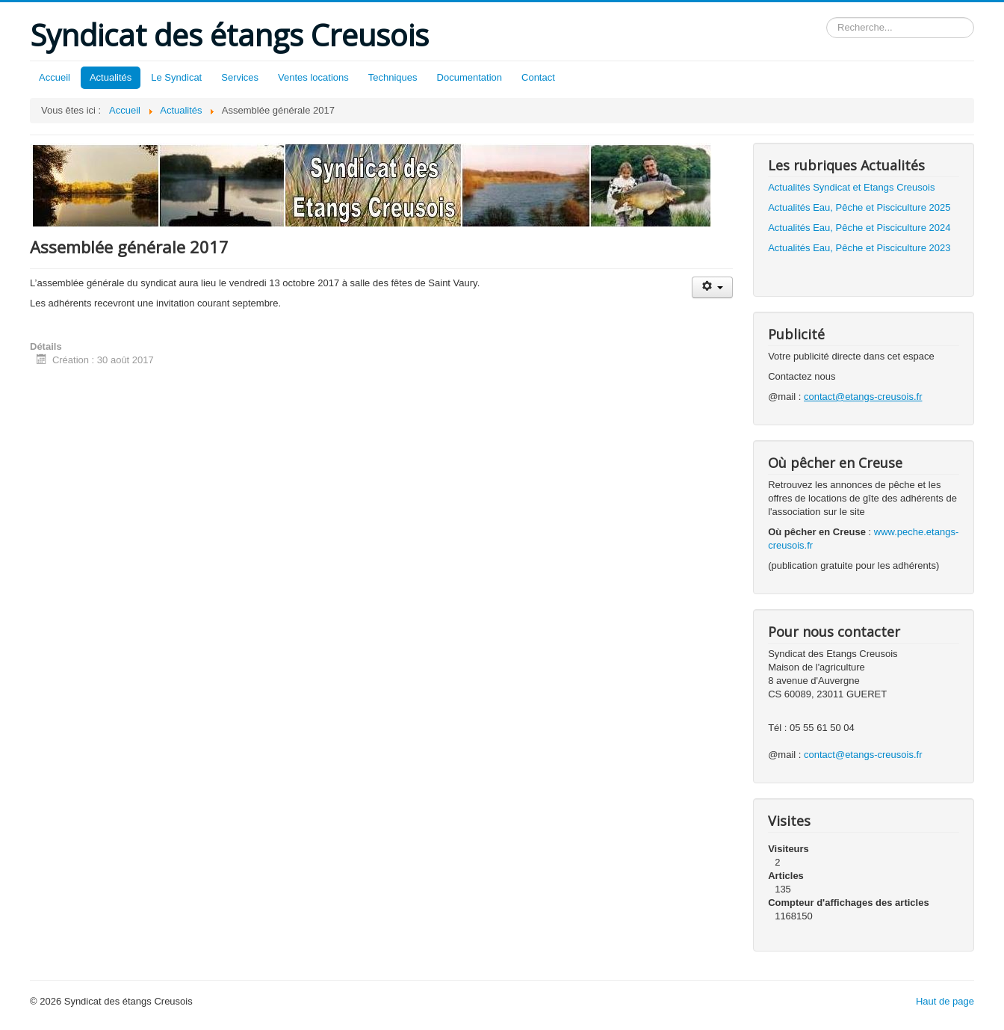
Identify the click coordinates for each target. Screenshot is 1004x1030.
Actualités (110, 77)
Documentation (469, 77)
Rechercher (826, 17)
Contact (538, 77)
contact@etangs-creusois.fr (863, 754)
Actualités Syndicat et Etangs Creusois (851, 187)
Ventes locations (313, 77)
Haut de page (945, 1001)
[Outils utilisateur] (712, 287)
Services (239, 77)
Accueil (54, 77)
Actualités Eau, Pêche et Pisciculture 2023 (859, 247)
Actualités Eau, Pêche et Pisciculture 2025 (859, 207)
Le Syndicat (176, 77)
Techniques (393, 77)
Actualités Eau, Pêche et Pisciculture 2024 (859, 227)
